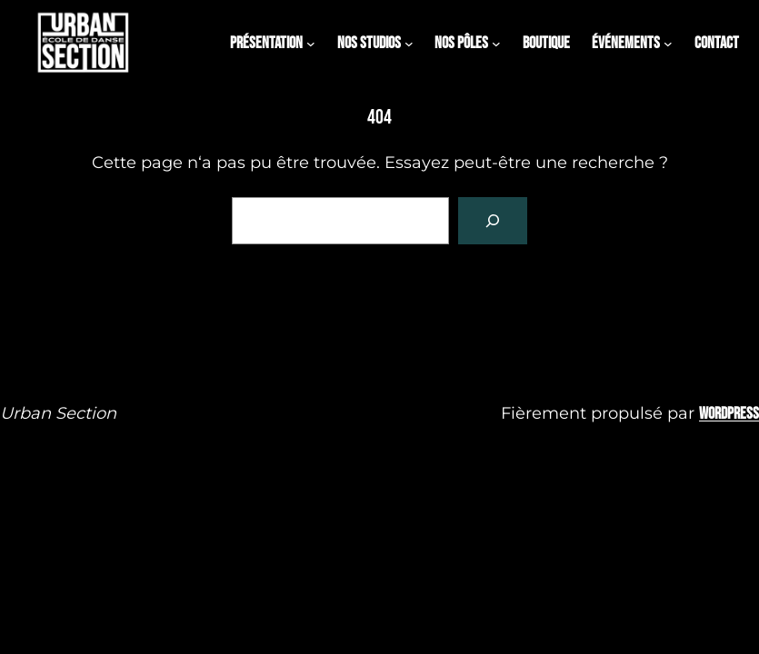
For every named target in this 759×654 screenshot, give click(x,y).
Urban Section (58, 413)
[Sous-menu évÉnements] (668, 43)
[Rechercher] (492, 220)
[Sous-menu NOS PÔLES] (496, 43)
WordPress (729, 413)
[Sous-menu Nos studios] (409, 43)
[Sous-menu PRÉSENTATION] (310, 43)
